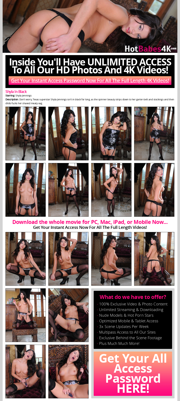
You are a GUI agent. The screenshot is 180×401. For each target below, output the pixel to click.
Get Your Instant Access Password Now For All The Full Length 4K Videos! (90, 80)
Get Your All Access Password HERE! (133, 374)
